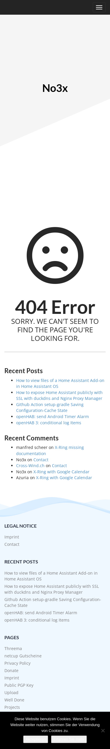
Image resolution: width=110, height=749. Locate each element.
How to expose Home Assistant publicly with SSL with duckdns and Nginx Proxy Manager (59, 395)
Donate (11, 670)
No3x (55, 88)
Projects (12, 707)
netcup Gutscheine (23, 656)
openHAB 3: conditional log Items (48, 422)
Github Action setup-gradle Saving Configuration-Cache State (50, 407)
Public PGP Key (18, 685)
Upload (11, 692)
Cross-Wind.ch (30, 465)
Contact (40, 459)
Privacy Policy (17, 663)
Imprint (11, 537)
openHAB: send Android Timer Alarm (52, 416)
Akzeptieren (36, 739)
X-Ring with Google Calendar (61, 471)
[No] (103, 730)
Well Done (14, 700)
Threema (13, 648)
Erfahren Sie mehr (68, 739)
